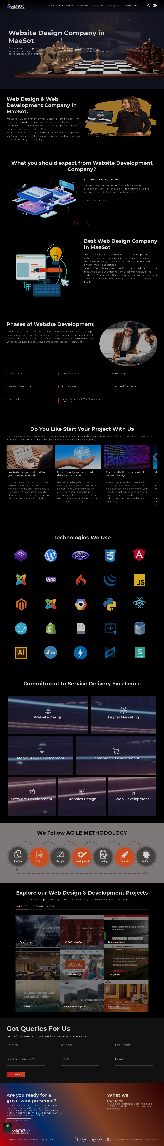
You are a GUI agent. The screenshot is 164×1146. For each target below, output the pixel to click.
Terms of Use (120, 1139)
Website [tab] (22, 906)
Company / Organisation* (20, 1059)
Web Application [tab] (43, 906)
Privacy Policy (135, 1139)
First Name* (13, 1045)
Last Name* (67, 1045)
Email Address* (123, 1045)
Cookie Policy (151, 1139)
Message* (120, 1059)
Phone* (65, 1059)
